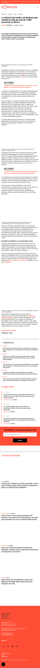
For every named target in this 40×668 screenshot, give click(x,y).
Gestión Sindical (5, 653)
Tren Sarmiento (5, 2)
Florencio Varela (7, 399)
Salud (11, 333)
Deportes (12, 423)
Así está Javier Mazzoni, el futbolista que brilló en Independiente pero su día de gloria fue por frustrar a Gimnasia (19, 420)
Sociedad (20, 14)
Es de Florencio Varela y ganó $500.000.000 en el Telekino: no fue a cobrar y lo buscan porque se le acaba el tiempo (18, 396)
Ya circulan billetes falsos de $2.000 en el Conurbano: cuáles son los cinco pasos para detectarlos (17, 408)
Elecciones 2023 (6, 618)
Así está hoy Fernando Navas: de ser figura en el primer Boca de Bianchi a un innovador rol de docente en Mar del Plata (20, 350)
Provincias (4, 616)
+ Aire (3, 655)
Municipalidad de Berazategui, (18, 260)
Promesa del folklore (23, 1)
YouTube (12, 646)
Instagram (16, 646)
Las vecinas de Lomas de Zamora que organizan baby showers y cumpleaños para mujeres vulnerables (20, 172)
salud (24, 77)
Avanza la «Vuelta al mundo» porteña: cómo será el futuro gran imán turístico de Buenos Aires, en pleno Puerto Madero (19, 358)
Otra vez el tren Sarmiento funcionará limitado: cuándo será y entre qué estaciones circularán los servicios (20, 379)
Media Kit (4, 640)
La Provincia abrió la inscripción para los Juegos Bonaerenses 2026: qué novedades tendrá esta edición (20, 373)
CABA (2, 481)
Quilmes (10, 14)
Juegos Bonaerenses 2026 (33, 1)
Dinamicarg (4, 656)
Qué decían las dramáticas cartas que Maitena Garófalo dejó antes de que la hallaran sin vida (17, 582)
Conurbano (7, 262)
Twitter (8, 646)
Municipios (4, 14)
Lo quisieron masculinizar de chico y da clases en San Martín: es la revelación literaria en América (20, 86)
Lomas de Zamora (5, 513)
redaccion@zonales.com (7, 634)
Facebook (3, 646)
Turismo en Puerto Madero (12, 1)
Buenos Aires (6, 411)
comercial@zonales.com (7, 633)
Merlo (7, 577)
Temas (15, 14)
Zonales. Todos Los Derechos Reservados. (18, 659)
